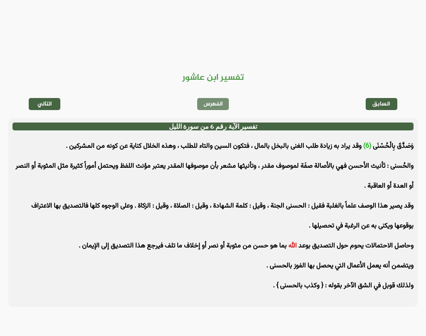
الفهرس (213, 104)
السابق (381, 104)
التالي (44, 104)
